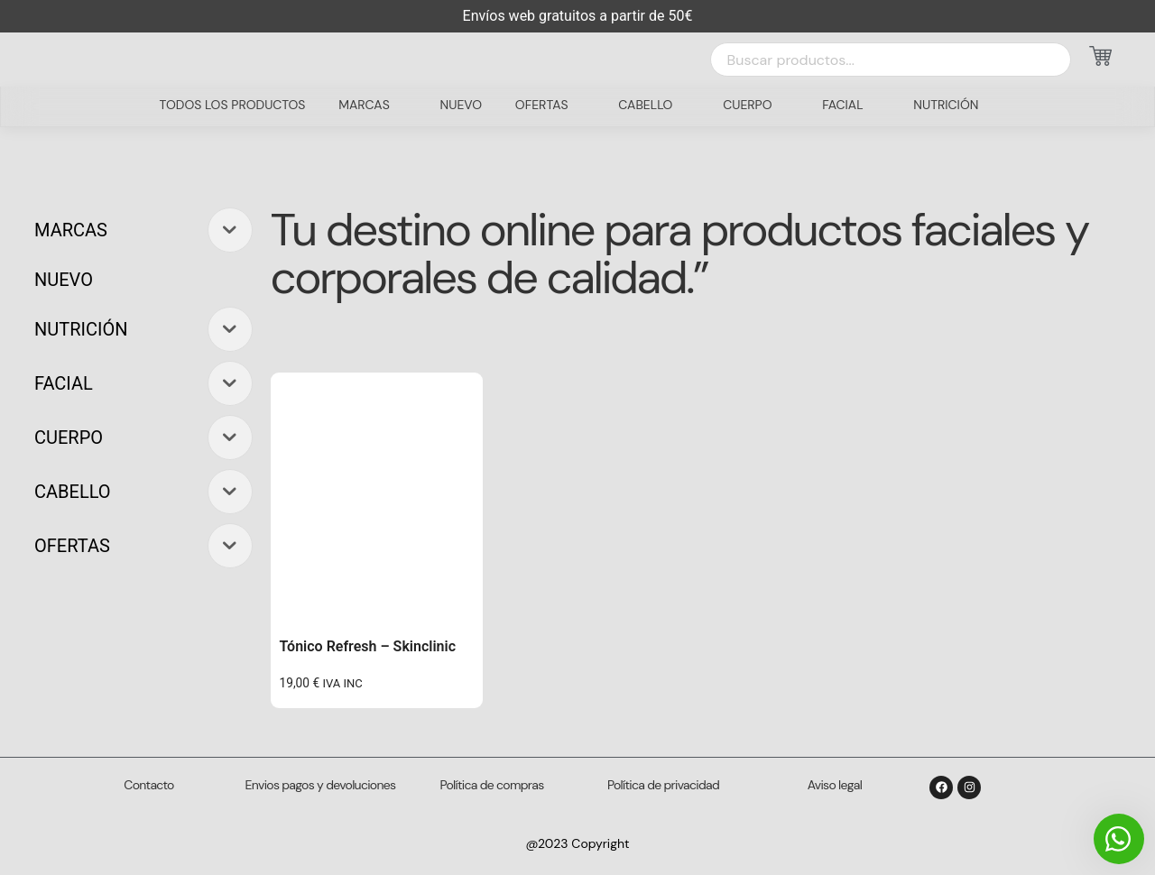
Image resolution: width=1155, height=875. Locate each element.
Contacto (148, 785)
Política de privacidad (663, 785)
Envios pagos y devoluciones (320, 785)
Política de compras (492, 785)
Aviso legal (835, 785)
